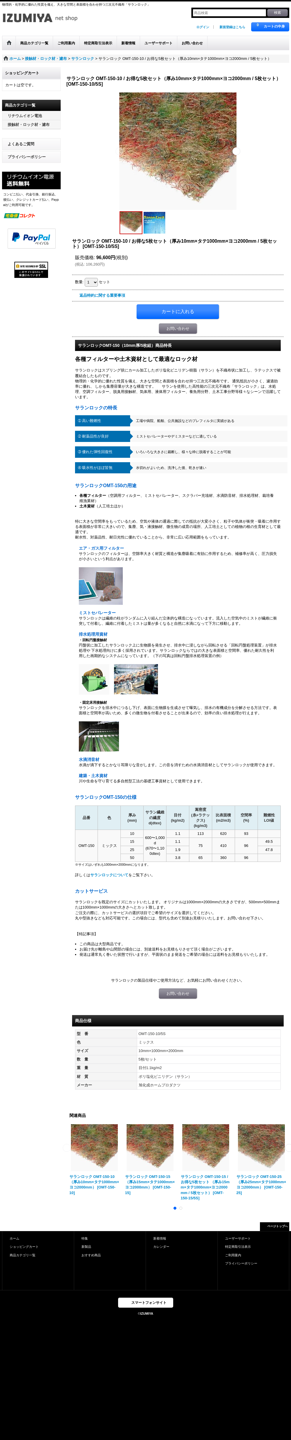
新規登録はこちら (232, 27)
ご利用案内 (233, 1255)
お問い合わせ (177, 328)
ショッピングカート (24, 1246)
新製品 (86, 1246)
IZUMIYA (146, 1313)
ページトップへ (277, 1226)
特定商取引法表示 (238, 1246)
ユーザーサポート (238, 1238)
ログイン (202, 27)
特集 (84, 1238)
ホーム (14, 1238)
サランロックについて (109, 875)
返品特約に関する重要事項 (102, 295)
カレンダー (161, 1246)
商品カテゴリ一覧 (22, 1255)
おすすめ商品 (91, 1255)
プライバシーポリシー (27, 157)
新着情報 (159, 1238)
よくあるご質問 (21, 144)
